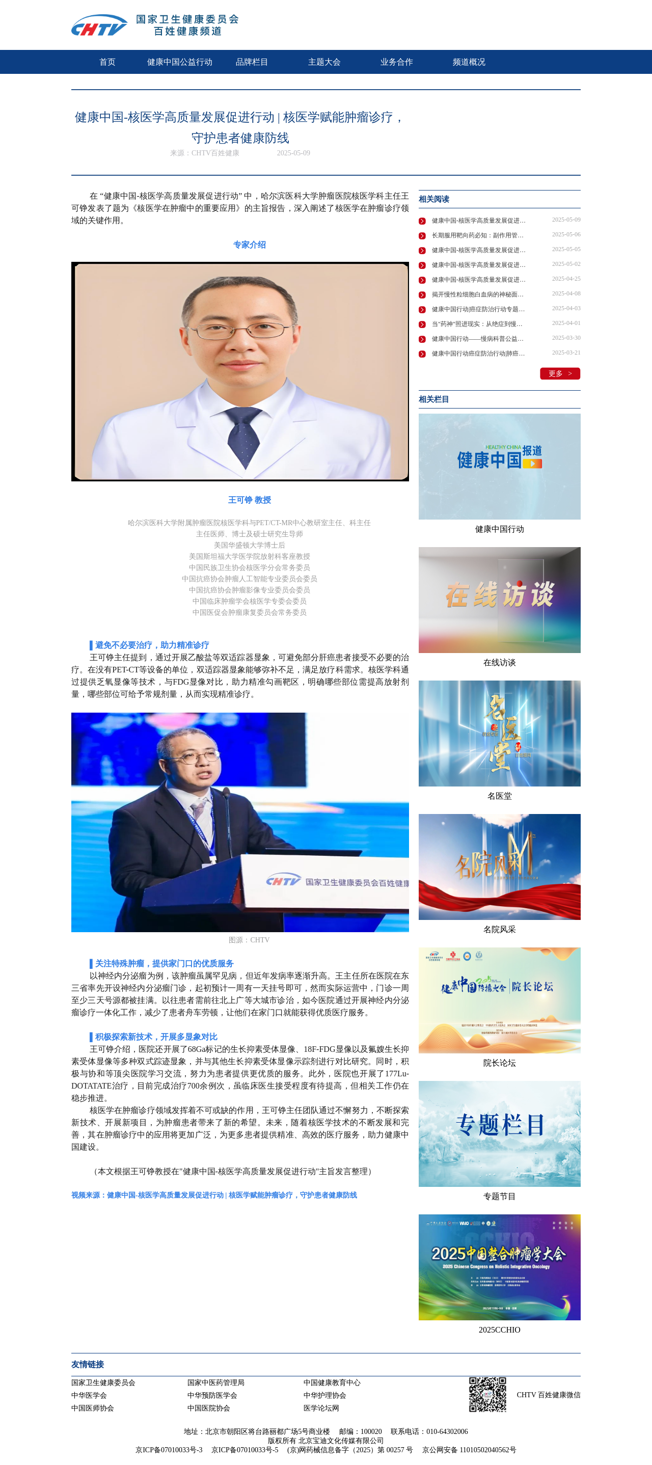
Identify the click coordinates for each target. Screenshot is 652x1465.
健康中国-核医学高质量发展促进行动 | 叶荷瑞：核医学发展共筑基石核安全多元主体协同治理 (479, 279)
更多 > (560, 373)
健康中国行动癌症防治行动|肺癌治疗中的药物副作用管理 (479, 353)
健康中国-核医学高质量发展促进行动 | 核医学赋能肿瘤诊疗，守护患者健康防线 (479, 220)
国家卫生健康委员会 (103, 1383)
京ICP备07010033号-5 (244, 1450)
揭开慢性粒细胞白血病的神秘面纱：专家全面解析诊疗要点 (479, 294)
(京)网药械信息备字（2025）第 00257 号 (350, 1450)
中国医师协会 (92, 1408)
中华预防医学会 (212, 1395)
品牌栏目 (252, 62)
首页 (107, 62)
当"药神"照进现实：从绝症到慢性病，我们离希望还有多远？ (479, 324)
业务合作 (397, 62)
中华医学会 (89, 1395)
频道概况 (469, 62)
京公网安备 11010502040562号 (469, 1450)
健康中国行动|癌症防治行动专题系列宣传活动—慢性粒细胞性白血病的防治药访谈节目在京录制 (479, 309)
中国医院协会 (208, 1408)
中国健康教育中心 (332, 1383)
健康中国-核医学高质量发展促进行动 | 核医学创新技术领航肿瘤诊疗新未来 (479, 250)
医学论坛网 (321, 1408)
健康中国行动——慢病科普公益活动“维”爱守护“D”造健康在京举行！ (479, 338)
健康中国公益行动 (179, 62)
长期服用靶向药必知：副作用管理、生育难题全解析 (479, 235)
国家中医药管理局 (215, 1383)
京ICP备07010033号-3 (168, 1450)
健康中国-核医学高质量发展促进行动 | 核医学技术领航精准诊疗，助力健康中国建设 (479, 264)
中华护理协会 (325, 1395)
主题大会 (324, 62)
